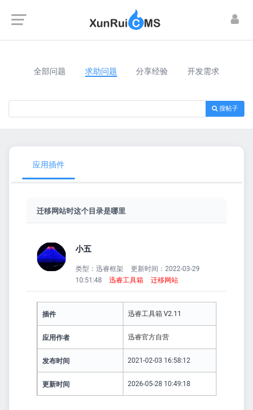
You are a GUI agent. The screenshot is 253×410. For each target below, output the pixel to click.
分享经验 (152, 71)
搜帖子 (225, 108)
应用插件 (49, 164)
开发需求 (203, 71)
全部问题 (50, 71)
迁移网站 (164, 280)
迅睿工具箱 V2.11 (155, 314)
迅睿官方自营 (148, 337)
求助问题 (101, 71)
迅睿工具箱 (126, 280)
